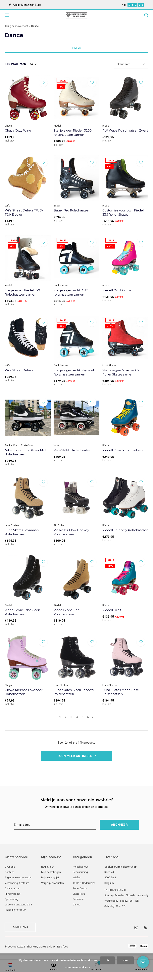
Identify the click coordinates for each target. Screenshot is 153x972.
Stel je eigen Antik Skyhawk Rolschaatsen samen (74, 372)
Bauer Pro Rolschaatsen (72, 210)
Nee (125, 960)
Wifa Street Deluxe (19, 370)
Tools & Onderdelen (84, 883)
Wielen (76, 877)
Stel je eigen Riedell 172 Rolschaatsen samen (22, 292)
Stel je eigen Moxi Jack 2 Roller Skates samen (120, 372)
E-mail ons (20, 927)
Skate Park (79, 893)
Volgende (92, 717)
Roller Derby (80, 888)
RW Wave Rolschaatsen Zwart (125, 130)
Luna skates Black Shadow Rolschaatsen (74, 692)
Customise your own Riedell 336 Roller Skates (123, 212)
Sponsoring (11, 899)
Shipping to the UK (15, 909)
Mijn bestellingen (51, 872)
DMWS (43, 946)
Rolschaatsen (80, 866)
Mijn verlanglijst (50, 877)
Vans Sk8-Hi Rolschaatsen (73, 450)
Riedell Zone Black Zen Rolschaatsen (22, 612)
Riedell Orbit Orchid (117, 290)
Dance (76, 904)
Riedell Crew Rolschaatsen (122, 450)
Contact (9, 872)
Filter (76, 47)
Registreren (47, 866)
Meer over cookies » (77, 967)
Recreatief (78, 899)
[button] (8, 15)
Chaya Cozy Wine (18, 130)
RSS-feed (62, 946)
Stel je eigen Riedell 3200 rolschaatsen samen (73, 133)
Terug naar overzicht (16, 26)
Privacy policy (12, 893)
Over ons (10, 866)
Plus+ (52, 946)
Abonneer (119, 825)
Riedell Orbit (111, 610)
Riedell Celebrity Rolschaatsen (125, 530)
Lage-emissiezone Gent (18, 904)
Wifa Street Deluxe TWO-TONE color (24, 212)
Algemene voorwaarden (18, 877)
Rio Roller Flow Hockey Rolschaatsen (71, 532)
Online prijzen (12, 888)
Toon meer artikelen (76, 756)
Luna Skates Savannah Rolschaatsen (22, 532)
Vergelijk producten (52, 883)
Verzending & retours (17, 883)
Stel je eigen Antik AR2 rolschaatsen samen (71, 292)
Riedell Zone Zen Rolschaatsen (66, 612)
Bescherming (80, 872)
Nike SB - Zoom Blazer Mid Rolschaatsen (25, 452)
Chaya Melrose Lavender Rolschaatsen (23, 692)
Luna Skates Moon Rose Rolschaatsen (120, 692)
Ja (107, 960)
